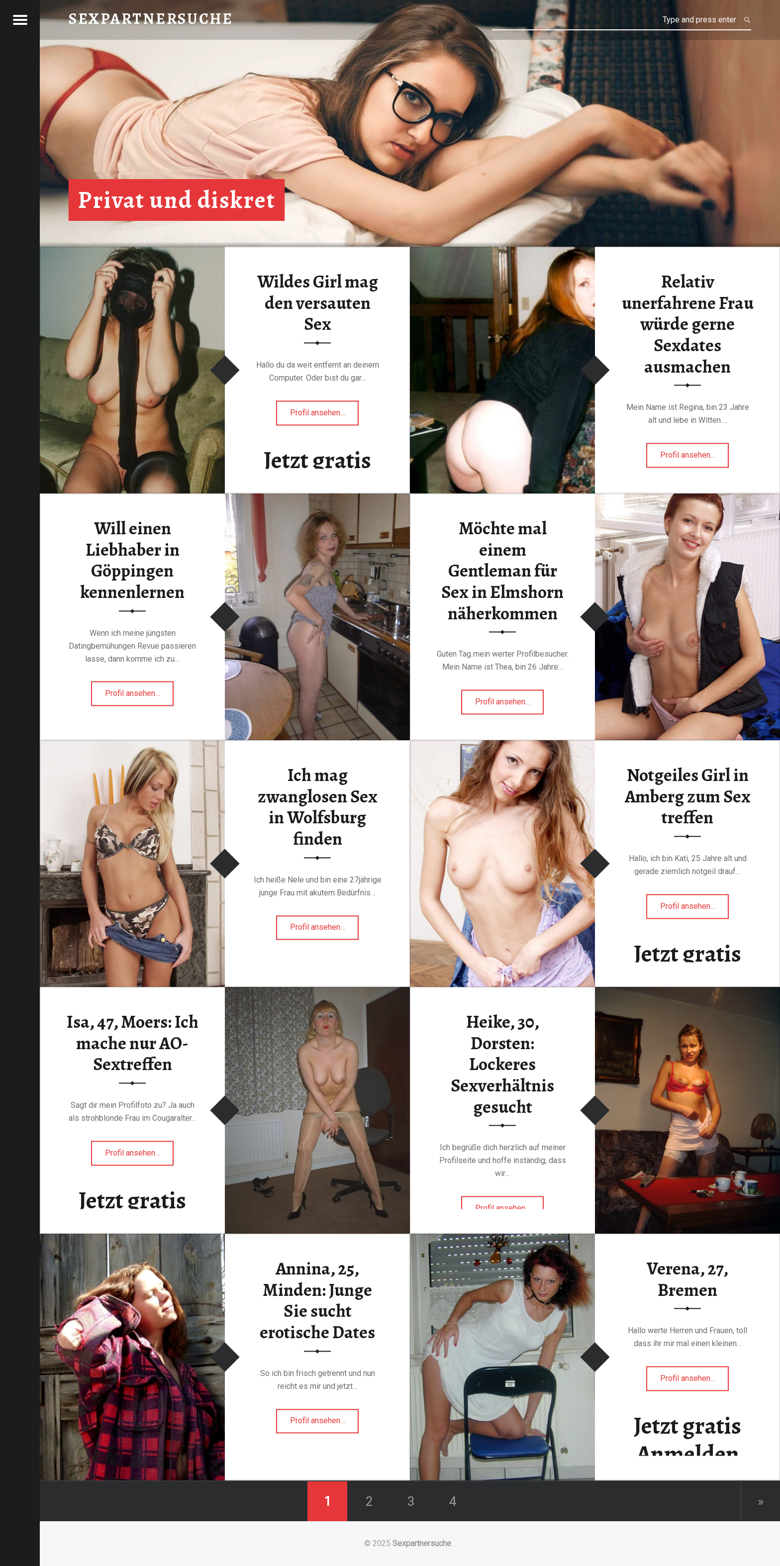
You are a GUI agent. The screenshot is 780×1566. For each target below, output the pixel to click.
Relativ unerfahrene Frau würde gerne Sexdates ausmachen (688, 324)
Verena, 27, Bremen (687, 1279)
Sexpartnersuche (421, 1543)
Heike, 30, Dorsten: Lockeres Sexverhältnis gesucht (502, 1064)
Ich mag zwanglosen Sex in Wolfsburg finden (318, 807)
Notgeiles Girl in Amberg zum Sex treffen (688, 797)
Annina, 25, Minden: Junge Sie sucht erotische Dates (317, 1301)
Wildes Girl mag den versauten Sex (317, 303)
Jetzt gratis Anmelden (687, 1439)
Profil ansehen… (324, 415)
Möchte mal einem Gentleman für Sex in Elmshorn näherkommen (502, 571)
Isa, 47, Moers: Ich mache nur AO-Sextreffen (132, 1043)
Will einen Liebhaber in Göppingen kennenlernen (132, 560)
